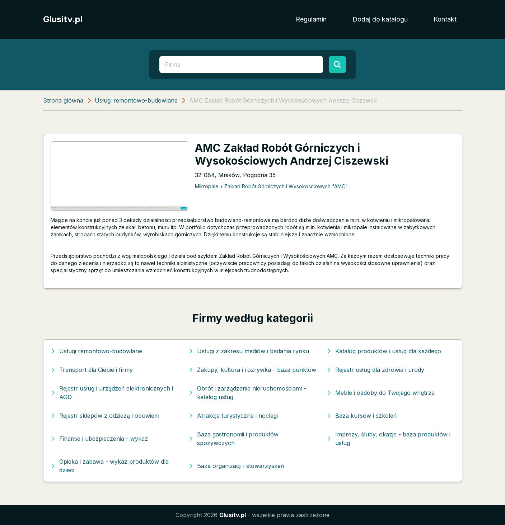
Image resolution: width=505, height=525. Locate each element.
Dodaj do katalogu (380, 19)
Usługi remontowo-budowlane (136, 100)
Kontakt (445, 19)
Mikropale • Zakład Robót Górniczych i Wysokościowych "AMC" (271, 186)
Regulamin (311, 19)
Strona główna (63, 100)
